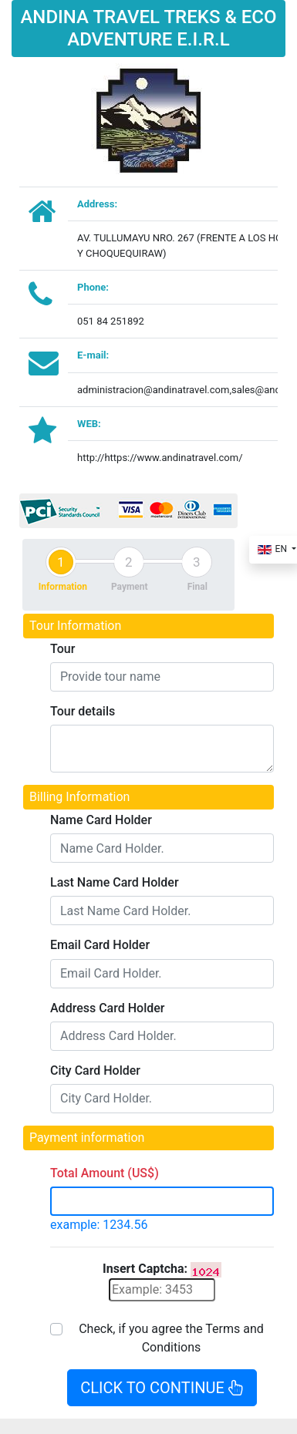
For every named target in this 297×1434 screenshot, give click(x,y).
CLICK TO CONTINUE (161, 1387)
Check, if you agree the (171, 1338)
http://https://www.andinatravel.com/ (160, 457)
